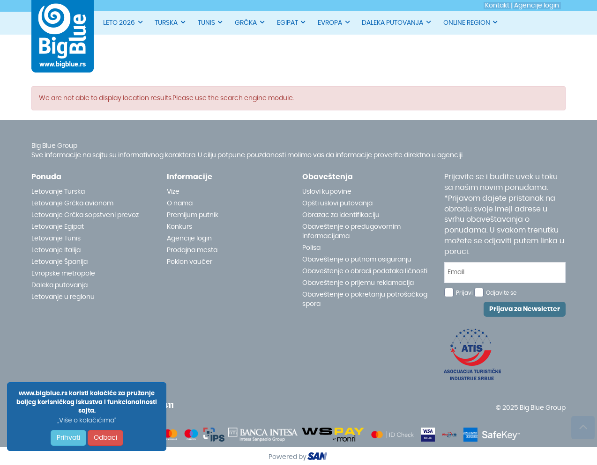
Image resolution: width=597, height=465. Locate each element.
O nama (180, 203)
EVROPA (334, 22)
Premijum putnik (192, 215)
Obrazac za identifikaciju (341, 215)
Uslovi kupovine (326, 192)
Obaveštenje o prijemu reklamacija (358, 283)
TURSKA (171, 22)
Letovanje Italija (56, 250)
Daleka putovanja (59, 285)
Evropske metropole (63, 273)
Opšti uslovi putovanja (337, 203)
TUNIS (211, 22)
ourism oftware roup (318, 457)
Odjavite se (501, 293)
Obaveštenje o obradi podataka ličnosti (364, 271)
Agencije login (189, 238)
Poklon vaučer (189, 262)
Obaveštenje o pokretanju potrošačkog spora (364, 299)
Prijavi (464, 293)
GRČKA (250, 22)
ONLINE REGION (471, 22)
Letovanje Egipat (57, 227)
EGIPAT (292, 22)
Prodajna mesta (192, 250)
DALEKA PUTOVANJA (397, 22)
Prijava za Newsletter (524, 309)
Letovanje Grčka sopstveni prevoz (85, 215)
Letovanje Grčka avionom (72, 203)
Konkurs (179, 227)
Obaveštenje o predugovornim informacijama (351, 232)
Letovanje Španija (59, 262)
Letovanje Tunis (56, 238)
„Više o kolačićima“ (86, 420)
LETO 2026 (123, 22)
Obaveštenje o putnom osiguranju (356, 259)
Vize (173, 192)
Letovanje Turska (58, 192)
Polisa (311, 248)
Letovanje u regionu (63, 297)
